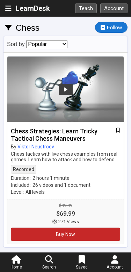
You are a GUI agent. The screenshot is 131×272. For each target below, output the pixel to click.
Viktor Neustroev (35, 146)
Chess (27, 27)
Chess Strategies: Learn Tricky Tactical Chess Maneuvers (54, 134)
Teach (86, 8)
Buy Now (65, 234)
